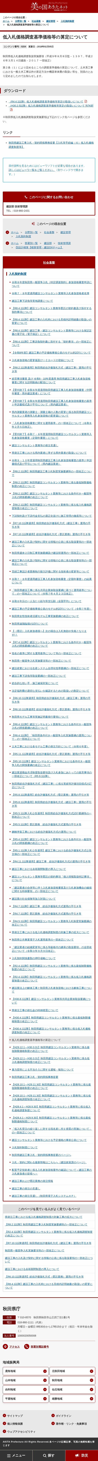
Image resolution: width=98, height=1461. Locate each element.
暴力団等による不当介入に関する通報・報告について (43, 1069)
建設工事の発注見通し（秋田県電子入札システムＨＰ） (44, 1195)
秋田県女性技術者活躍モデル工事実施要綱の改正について (45, 616)
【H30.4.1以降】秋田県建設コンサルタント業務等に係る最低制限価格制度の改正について (51, 1019)
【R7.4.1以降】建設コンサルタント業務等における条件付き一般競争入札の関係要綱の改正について (52, 644)
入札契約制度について (25, 1147)
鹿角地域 (10, 1371)
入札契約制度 (67, 21)
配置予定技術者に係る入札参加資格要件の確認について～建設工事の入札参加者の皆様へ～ (52, 1171)
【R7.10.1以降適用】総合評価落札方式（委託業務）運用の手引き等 (51, 534)
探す (51, 1455)
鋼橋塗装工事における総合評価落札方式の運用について (44, 831)
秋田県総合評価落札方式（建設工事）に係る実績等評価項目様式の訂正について (52, 785)
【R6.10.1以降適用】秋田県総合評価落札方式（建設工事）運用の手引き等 (51, 700)
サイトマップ (15, 1415)
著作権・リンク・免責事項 (71, 1423)
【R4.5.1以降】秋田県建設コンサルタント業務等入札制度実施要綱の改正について (52, 923)
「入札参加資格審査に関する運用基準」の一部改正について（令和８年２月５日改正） (52, 425)
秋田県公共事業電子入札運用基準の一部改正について (43, 939)
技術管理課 (64, 243)
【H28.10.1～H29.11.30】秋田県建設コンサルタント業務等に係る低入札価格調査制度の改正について (51, 1097)
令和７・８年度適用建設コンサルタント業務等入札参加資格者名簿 (50, 293)
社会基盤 (36, 21)
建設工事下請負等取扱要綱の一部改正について (39, 675)
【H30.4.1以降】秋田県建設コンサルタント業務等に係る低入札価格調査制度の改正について (51, 1030)
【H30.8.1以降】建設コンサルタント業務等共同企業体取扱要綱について (51, 1001)
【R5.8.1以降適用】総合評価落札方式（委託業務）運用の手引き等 (50, 794)
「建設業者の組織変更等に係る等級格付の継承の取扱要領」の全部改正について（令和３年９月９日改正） (52, 949)
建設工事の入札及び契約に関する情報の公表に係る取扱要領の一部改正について (52, 543)
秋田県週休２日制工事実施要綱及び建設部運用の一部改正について (50, 552)
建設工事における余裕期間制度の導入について (39, 869)
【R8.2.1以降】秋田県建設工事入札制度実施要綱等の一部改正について (52, 473)
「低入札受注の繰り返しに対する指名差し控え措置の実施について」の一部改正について (52, 1130)
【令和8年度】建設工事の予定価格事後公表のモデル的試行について (51, 352)
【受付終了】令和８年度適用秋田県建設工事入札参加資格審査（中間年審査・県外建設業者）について (52, 391)
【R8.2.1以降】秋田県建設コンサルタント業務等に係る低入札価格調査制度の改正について (52, 506)
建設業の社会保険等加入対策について (34, 898)
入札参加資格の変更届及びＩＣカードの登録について (43, 360)
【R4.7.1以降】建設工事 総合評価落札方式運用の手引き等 (46, 906)
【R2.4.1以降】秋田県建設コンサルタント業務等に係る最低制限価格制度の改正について (52, 967)
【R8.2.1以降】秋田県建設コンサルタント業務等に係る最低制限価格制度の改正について (52, 484)
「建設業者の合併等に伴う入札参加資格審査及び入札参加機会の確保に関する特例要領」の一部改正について (52, 889)
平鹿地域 (10, 1398)
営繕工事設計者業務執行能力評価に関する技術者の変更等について (50, 571)
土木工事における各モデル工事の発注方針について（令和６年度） (50, 746)
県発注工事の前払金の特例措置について (35, 1010)
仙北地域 (57, 1389)
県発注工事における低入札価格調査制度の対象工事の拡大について (50, 932)
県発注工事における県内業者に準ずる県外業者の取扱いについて (49, 452)
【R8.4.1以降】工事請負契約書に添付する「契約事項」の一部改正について (52, 343)
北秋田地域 (58, 1371)
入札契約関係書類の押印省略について (34, 958)
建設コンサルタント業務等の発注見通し (35, 445)
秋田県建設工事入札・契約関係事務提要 (35, 1077)
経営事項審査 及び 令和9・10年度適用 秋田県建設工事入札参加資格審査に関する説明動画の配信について (51, 380)
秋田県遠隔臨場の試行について (30, 623)
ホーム (6, 21)
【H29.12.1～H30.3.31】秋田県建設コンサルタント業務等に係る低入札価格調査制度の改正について (51, 1060)
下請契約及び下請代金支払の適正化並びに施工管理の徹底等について (52, 515)
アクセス (14, 1346)
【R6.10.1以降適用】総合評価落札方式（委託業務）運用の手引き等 (51, 709)
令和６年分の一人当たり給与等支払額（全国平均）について (46, 601)
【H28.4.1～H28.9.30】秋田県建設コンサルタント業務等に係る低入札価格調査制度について (51, 1108)
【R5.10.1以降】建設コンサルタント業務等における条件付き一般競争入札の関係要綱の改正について (51, 763)
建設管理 (50, 21)
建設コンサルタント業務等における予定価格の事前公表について (49, 1140)
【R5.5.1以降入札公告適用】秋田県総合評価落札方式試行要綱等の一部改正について (52, 815)
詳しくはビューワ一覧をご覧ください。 (32, 169)
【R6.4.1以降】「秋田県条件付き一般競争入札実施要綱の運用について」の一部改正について (52, 737)
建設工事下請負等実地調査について (32, 300)
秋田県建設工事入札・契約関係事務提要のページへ (41, 1154)
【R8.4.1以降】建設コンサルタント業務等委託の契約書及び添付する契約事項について (52, 310)
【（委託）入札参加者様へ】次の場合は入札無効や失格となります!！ (49, 633)
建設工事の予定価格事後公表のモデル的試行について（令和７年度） (52, 608)
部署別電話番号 (40, 1346)
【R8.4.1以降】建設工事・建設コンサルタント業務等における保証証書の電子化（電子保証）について (52, 332)
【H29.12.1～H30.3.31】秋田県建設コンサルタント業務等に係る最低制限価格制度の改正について (51, 1049)
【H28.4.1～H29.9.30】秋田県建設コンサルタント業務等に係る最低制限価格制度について (51, 1119)
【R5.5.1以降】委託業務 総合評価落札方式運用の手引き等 (46, 824)
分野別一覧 (20, 21)
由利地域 (10, 1389)
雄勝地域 (57, 1398)
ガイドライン (63, 1415)
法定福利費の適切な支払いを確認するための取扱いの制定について (50, 690)
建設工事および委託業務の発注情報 (32, 1180)
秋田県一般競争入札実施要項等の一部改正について (41, 660)
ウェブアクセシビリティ (21, 1431)
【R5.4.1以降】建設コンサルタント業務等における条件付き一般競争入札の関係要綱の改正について (52, 841)
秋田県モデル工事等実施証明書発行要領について (40, 716)
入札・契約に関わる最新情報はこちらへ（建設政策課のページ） (49, 1162)
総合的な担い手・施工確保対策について (35, 683)
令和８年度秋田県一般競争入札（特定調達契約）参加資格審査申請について (52, 284)
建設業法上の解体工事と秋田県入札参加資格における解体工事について (52, 989)
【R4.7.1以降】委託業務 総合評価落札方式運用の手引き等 (46, 913)
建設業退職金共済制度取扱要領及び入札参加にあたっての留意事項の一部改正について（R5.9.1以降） (52, 774)
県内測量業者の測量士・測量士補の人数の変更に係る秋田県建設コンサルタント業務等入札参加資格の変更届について (52, 414)
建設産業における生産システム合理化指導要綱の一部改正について (50, 668)
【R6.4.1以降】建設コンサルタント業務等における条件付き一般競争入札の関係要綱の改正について (52, 726)
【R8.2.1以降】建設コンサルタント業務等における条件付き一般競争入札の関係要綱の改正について (52, 495)
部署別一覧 (31, 243)
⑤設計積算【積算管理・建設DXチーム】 (39, 247)
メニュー (18, 1455)
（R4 (46, 101)
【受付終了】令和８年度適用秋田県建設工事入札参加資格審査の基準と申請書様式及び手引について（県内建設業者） (52, 402)
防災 (84, 1455)
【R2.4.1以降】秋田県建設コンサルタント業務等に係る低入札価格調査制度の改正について (52, 978)
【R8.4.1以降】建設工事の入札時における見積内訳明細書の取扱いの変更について (52, 321)
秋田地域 (57, 1380)
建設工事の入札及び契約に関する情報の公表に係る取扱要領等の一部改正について (52, 562)
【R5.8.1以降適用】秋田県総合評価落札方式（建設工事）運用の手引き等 (52, 804)
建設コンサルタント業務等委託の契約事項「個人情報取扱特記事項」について (52, 878)
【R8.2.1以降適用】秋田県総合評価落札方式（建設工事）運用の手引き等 (52, 369)
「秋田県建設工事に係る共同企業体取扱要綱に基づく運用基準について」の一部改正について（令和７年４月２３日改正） (52, 592)
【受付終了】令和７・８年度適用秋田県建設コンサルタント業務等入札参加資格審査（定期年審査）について (52, 436)
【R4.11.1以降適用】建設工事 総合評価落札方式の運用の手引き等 (51, 861)
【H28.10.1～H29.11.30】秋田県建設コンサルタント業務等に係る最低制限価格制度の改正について (51, 1086)
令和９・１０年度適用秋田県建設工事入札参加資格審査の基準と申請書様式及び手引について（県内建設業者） (52, 462)
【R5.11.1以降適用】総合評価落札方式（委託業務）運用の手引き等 (51, 754)
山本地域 (10, 1380)
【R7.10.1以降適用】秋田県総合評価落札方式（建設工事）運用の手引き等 (51, 525)
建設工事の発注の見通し (26, 1188)
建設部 (48, 243)
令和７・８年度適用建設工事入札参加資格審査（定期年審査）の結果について (52, 581)
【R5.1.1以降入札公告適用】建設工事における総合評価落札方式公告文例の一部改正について (52, 852)
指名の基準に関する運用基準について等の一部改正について (46, 653)
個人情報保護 (15, 1423)
